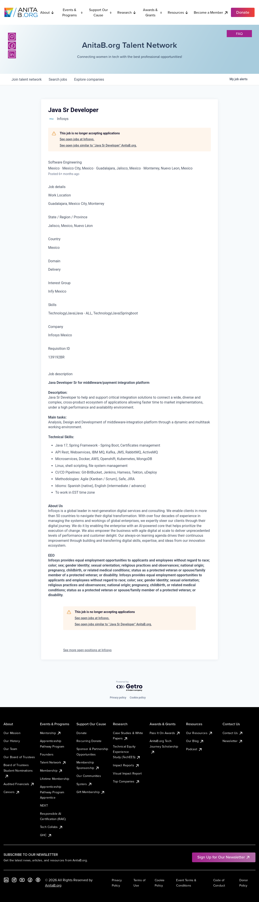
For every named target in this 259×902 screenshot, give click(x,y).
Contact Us (233, 733)
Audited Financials (19, 784)
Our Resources (199, 733)
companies (89, 79)
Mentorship (50, 733)
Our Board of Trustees (19, 757)
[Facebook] (12, 45)
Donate (81, 733)
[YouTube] (22, 880)
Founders (46, 754)
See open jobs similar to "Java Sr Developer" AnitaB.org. (98, 145)
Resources (178, 12)
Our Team (10, 749)
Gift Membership (90, 792)
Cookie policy (138, 697)
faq (239, 33)
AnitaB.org (53, 885)
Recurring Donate (88, 741)
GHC (46, 835)
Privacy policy (118, 697)
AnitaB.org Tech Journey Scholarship (164, 746)
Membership (51, 770)
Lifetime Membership (54, 778)
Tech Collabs (51, 827)
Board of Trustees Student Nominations (18, 770)
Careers (12, 792)
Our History (12, 741)
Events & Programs (72, 12)
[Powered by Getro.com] (129, 686)
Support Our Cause (100, 12)
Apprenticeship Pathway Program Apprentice (52, 792)
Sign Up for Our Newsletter (223, 857)
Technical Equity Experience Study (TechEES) (126, 751)
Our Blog (195, 741)
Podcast (194, 749)
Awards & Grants (152, 12)
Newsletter (233, 741)
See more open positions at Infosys (87, 650)
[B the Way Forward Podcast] (38, 880)
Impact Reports (126, 765)
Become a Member (211, 12)
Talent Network (53, 762)
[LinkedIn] (12, 54)
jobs (58, 79)
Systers (84, 784)
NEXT (44, 805)
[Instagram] (12, 37)
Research (126, 12)
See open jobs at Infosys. (77, 139)
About (47, 12)
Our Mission (12, 733)
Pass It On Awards (165, 733)
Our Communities (88, 776)
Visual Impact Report (127, 773)
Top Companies (126, 781)
